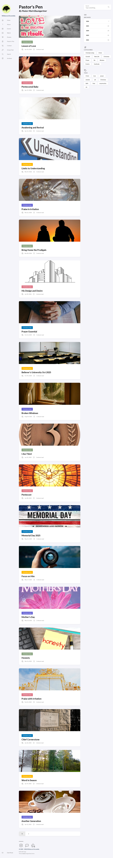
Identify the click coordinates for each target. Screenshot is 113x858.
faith (87, 83)
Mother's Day (28, 617)
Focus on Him (28, 576)
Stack (24, 853)
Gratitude (96, 64)
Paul (94, 83)
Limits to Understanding (33, 168)
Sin (94, 60)
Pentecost (26, 494)
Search (87, 6)
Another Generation (31, 821)
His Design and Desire (32, 290)
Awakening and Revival (33, 127)
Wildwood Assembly (8, 16)
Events (88, 64)
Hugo (24, 851)
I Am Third (27, 454)
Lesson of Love (29, 46)
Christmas (106, 56)
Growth (88, 56)
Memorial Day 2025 (31, 535)
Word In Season (29, 780)
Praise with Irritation (31, 698)
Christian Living (90, 53)
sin (86, 87)
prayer (102, 76)
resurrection (102, 83)
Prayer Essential (29, 331)
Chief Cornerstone (30, 739)
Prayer (87, 60)
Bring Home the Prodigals (34, 250)
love (94, 76)
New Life (96, 56)
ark (95, 79)
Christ (100, 53)
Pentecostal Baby (30, 86)
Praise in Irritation (30, 209)
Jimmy (32, 853)
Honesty (26, 658)
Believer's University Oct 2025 (36, 372)
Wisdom (102, 60)
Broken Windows (30, 413)
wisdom (88, 79)
